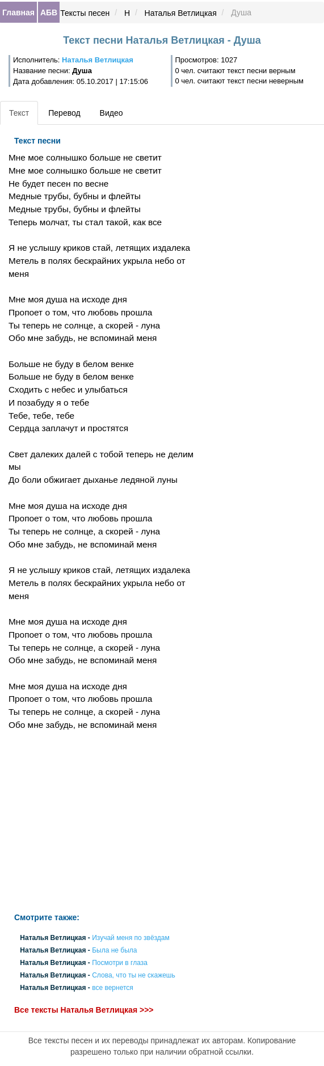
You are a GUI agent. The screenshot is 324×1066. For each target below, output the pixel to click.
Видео (111, 112)
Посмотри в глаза (120, 963)
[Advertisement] (108, 822)
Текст (19, 112)
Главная (18, 12)
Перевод (64, 112)
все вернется (112, 988)
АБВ (48, 12)
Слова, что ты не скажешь (133, 976)
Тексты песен (85, 13)
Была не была (114, 950)
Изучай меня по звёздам (131, 938)
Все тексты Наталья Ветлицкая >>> (84, 1009)
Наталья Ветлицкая (181, 13)
